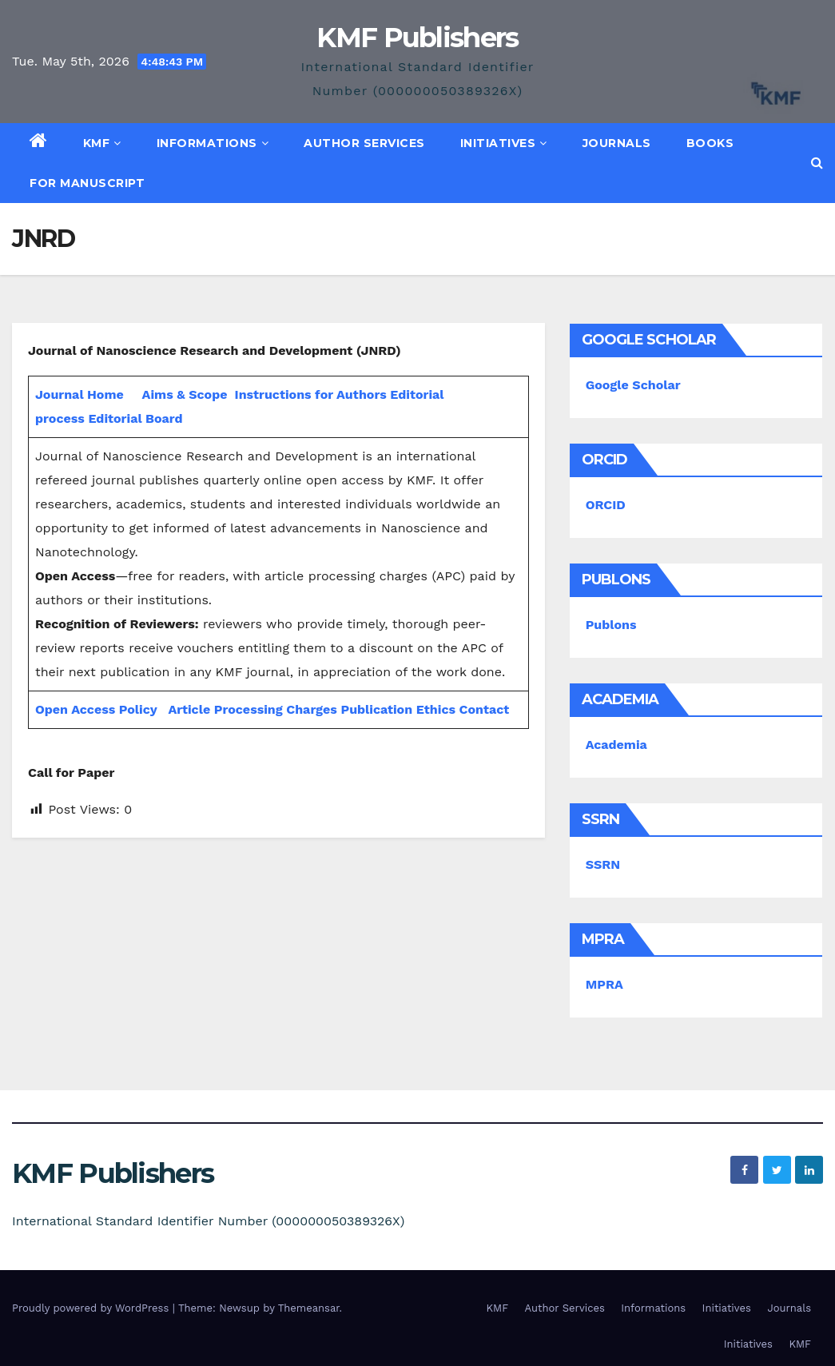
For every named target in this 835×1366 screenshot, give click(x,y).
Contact (484, 709)
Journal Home (79, 394)
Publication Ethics (397, 709)
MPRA (604, 984)
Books (710, 143)
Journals (617, 143)
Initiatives (503, 143)
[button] (817, 162)
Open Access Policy (96, 709)
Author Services (364, 143)
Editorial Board (135, 418)
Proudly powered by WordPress (92, 1308)
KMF (102, 143)
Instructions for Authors (311, 394)
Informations (213, 143)
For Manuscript (87, 183)
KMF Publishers (417, 37)
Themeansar (309, 1308)
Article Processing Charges (254, 709)
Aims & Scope (185, 394)
